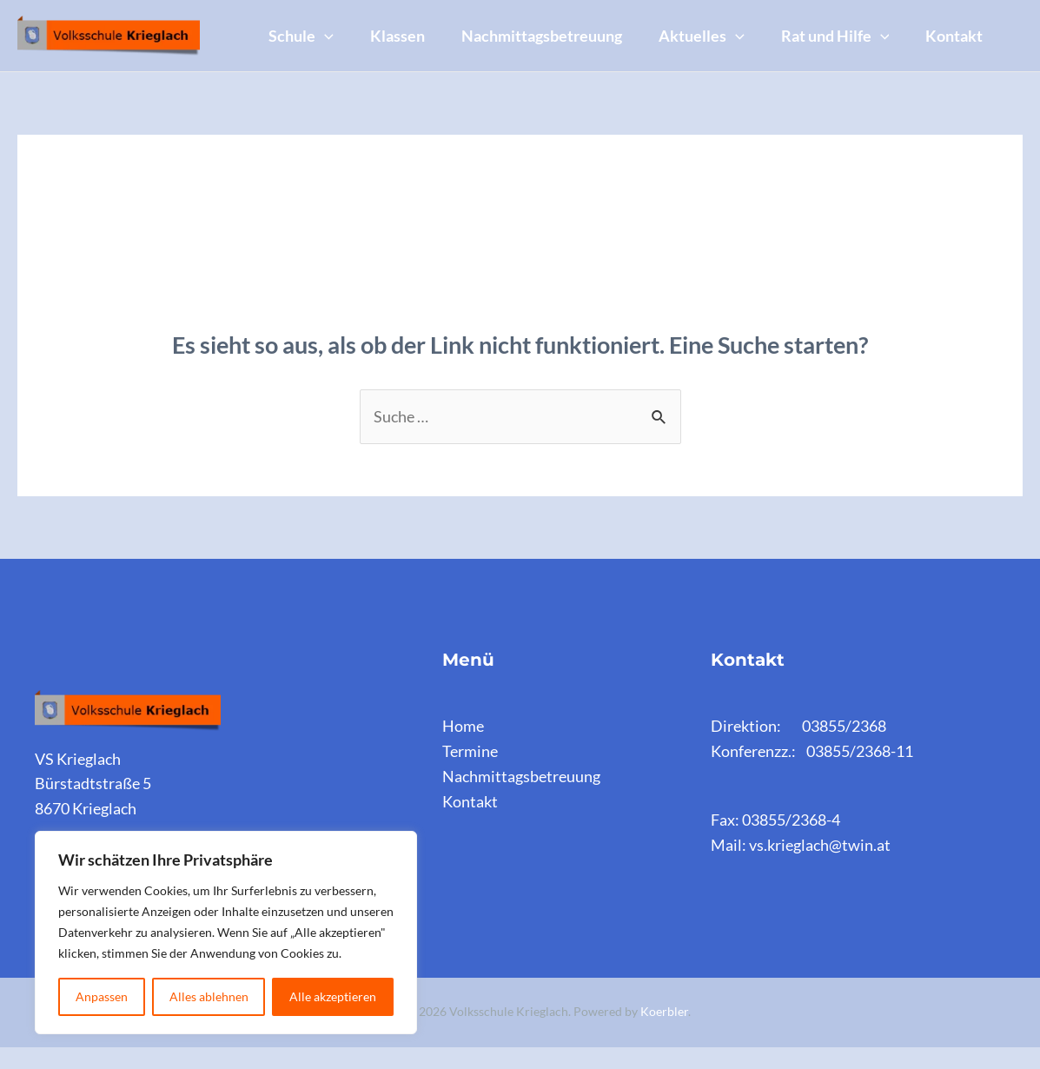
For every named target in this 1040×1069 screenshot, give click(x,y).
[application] (327, 23)
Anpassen (102, 996)
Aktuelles (720, 23)
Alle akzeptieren (332, 996)
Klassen (405, 23)
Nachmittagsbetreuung (554, 23)
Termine (470, 773)
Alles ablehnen (208, 996)
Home (463, 748)
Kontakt (299, 70)
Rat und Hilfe (859, 23)
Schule (303, 23)
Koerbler (664, 1033)
